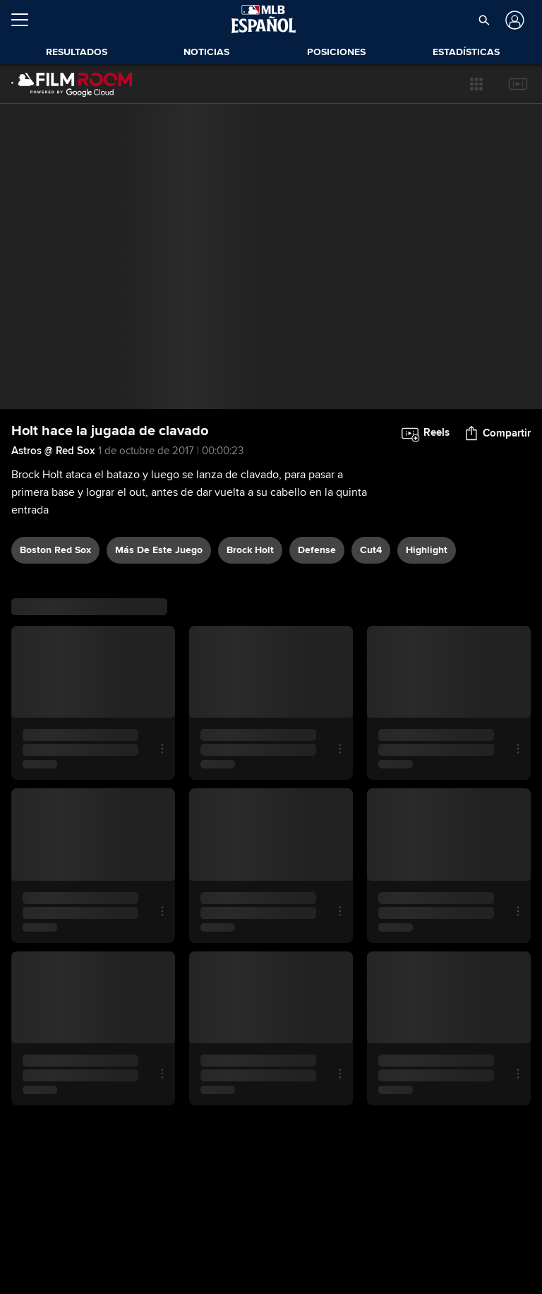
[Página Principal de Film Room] (72, 84)
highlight (426, 550)
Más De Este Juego (159, 550)
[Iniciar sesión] (513, 20)
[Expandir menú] (25, 19)
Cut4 (371, 550)
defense (317, 550)
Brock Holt (250, 550)
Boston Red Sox (55, 550)
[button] (476, 84)
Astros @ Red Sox (53, 450)
